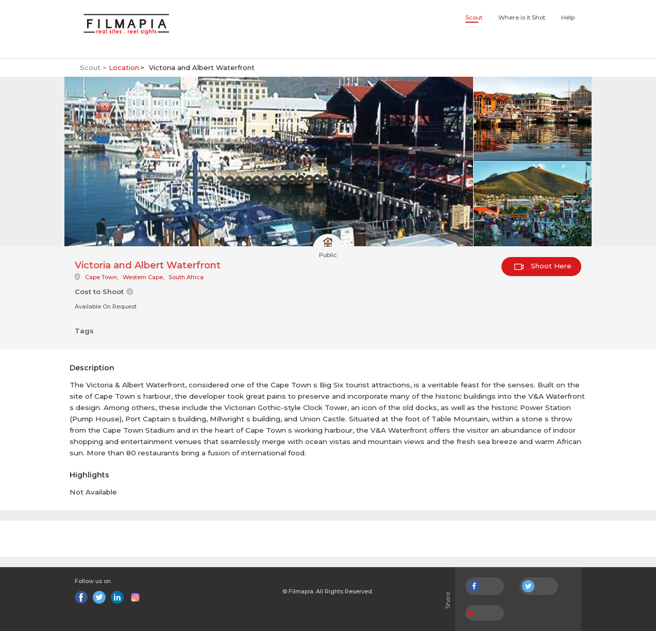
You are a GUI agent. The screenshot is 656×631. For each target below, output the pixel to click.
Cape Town (101, 277)
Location (124, 67)
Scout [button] (473, 17)
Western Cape (143, 277)
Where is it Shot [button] (521, 17)
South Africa (186, 277)
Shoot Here (542, 266)
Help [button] (568, 17)
